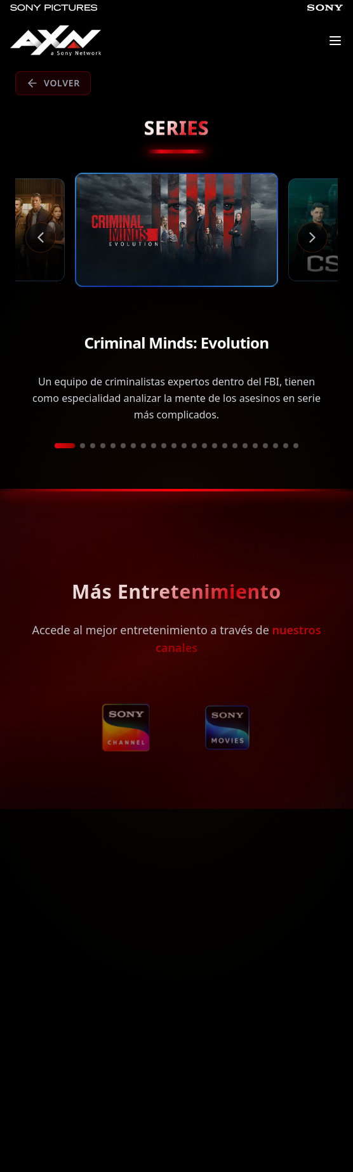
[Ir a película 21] (275, 445)
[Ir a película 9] (153, 445)
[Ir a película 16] (224, 445)
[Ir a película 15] (214, 445)
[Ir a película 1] (65, 445)
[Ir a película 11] (173, 445)
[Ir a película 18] (245, 445)
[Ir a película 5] (113, 445)
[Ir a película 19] (255, 445)
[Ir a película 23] (295, 445)
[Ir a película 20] (265, 445)
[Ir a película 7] (133, 445)
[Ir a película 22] (285, 445)
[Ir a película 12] (184, 445)
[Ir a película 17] (234, 445)
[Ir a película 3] (92, 445)
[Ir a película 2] (82, 445)
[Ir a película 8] (143, 445)
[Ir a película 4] (102, 445)
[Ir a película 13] (194, 445)
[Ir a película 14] (204, 445)
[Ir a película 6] (123, 445)
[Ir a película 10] (163, 445)
